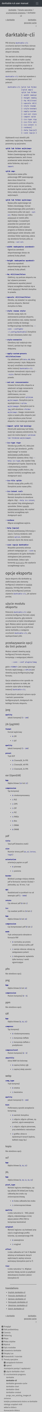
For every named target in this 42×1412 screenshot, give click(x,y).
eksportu (16, 289)
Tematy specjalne (25, 10)
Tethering (8, 1335)
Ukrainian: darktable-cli (17, 1305)
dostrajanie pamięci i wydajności (17, 1368)
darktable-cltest (12, 1389)
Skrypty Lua (8, 1353)
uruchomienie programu (16, 13)
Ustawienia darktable (12, 1350)
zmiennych (12, 218)
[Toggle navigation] (37, 3)
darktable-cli (11, 1380)
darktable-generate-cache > (30, 23)
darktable (12, 10)
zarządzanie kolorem (14, 1362)
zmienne (7, 1398)
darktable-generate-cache (16, 1383)
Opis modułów (10, 1348)
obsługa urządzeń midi (13, 1404)
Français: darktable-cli (17, 1296)
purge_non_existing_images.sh (18, 1395)
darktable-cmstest (13, 1392)
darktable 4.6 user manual (15, 3)
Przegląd (7, 1327)
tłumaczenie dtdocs (12, 1410)
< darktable (10, 20)
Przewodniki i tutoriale (13, 1356)
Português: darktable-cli (18, 1302)
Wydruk (7, 1344)
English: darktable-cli (16, 1292)
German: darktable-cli (17, 1299)
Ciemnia (7, 1333)
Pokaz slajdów (9, 1341)
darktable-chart (12, 1386)
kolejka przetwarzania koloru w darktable (20, 1401)
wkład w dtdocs (10, 1407)
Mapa (6, 1338)
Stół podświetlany (11, 1329)
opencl (9, 1365)
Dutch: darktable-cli (16, 1309)
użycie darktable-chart (15, 1371)
